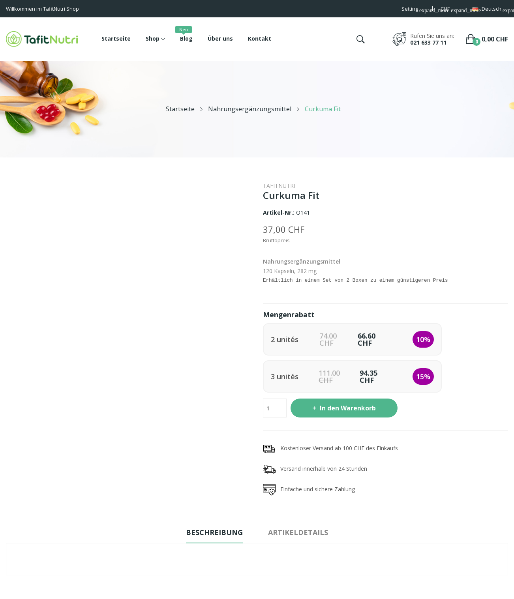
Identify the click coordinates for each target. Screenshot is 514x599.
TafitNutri (279, 185)
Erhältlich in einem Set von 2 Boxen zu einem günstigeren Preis (355, 280)
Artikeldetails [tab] (298, 532)
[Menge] (275, 408)
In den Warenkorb (347, 408)
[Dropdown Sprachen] (490, 9)
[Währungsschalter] (448, 9)
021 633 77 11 (428, 42)
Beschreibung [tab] (214, 532)
